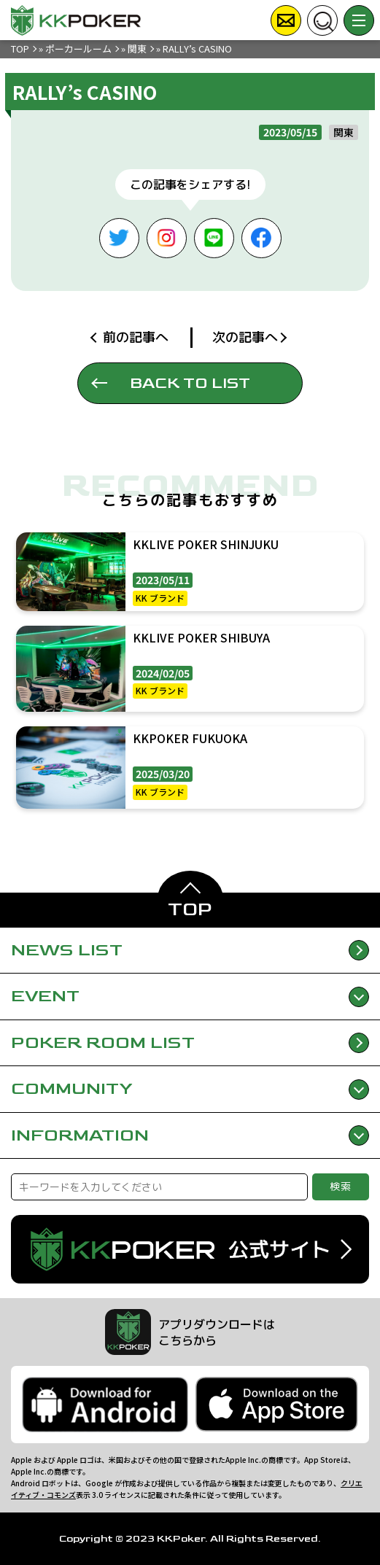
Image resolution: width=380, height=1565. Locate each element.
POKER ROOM (190, 1043)
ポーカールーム (78, 48)
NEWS (190, 951)
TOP (20, 48)
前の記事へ (135, 337)
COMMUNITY (190, 1088)
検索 (341, 1186)
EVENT (190, 996)
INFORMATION (190, 1135)
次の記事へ (245, 337)
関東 (137, 48)
